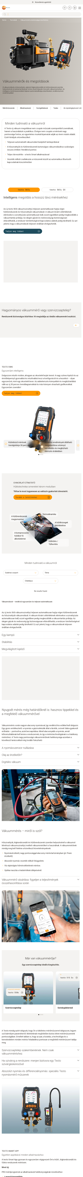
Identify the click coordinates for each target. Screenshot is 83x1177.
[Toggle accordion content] (41, 635)
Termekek (13, 20)
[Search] (41, 14)
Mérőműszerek (9, 108)
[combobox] (20, 573)
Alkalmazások (25, 108)
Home (4, 20)
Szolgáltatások (42, 108)
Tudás (55, 108)
